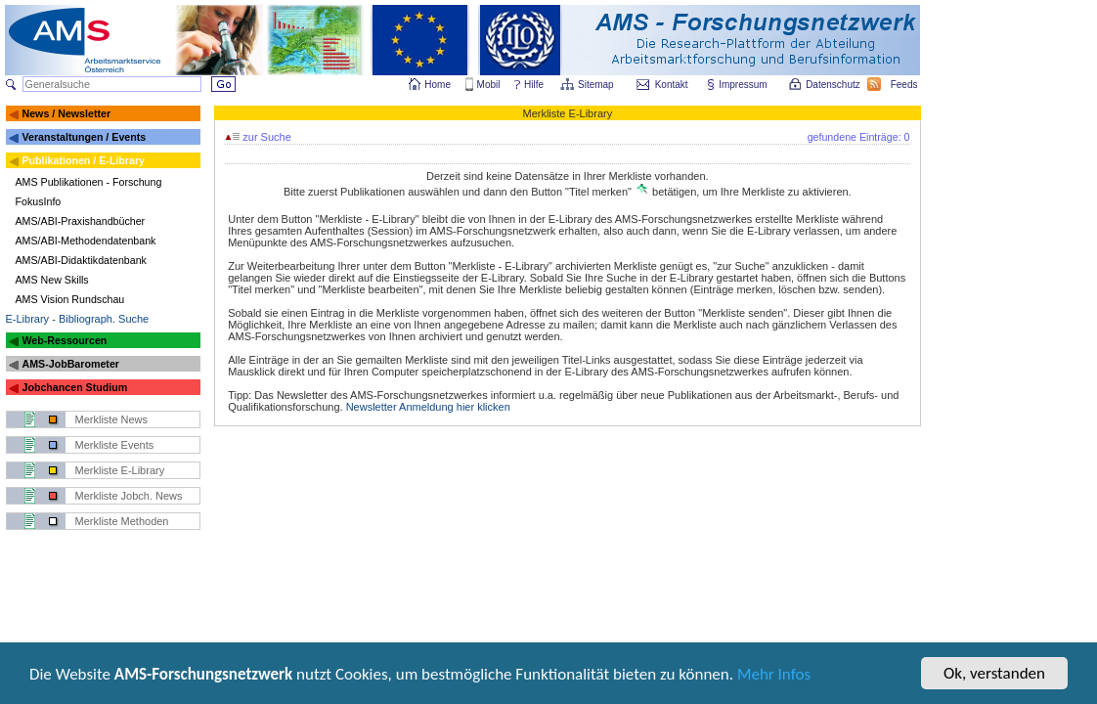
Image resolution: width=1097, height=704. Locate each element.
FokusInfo (39, 201)
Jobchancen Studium (74, 387)
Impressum (743, 84)
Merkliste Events (114, 445)
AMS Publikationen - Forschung (89, 182)
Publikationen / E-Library (83, 160)
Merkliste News (112, 419)
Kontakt (671, 84)
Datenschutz (834, 84)
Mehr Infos (774, 676)
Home (437, 84)
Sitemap (597, 84)
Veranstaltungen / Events (84, 137)
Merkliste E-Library (120, 470)
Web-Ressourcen (64, 340)
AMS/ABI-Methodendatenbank (86, 240)
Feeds (905, 84)
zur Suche (258, 137)
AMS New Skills (52, 280)
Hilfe (534, 84)
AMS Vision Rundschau (70, 299)
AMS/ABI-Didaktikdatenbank (81, 260)
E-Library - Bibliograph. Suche (78, 319)
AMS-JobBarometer (70, 364)
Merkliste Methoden (122, 521)
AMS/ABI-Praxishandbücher (81, 221)
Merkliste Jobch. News (129, 496)
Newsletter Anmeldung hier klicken (428, 407)
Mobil (489, 84)
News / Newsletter (66, 113)
